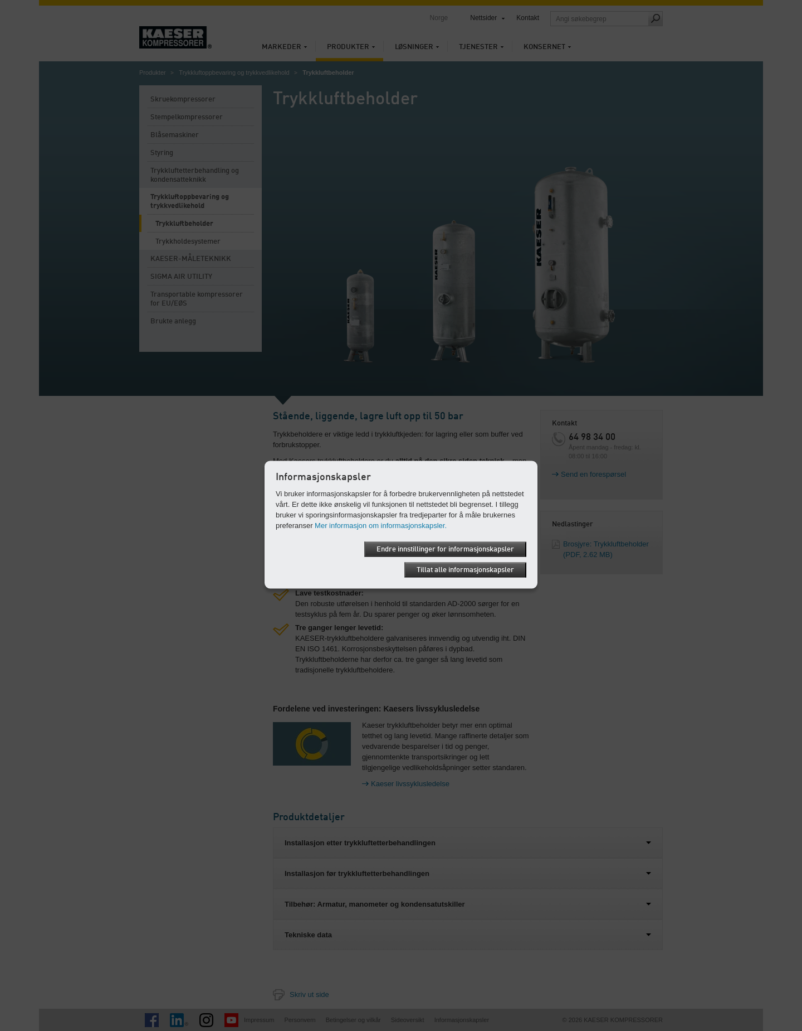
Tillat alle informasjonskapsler (465, 569)
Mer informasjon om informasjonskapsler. (381, 525)
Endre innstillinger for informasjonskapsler (445, 549)
